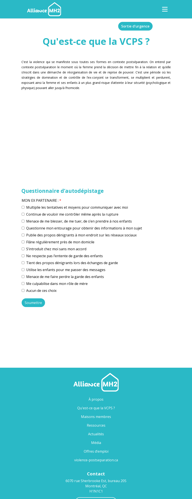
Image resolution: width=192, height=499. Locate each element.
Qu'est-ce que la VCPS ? (103, 407)
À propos (96, 399)
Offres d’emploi (96, 451)
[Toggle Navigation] (165, 9)
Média (96, 442)
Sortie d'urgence (135, 26)
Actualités (96, 434)
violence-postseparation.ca (96, 460)
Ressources (96, 425)
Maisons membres (96, 416)
